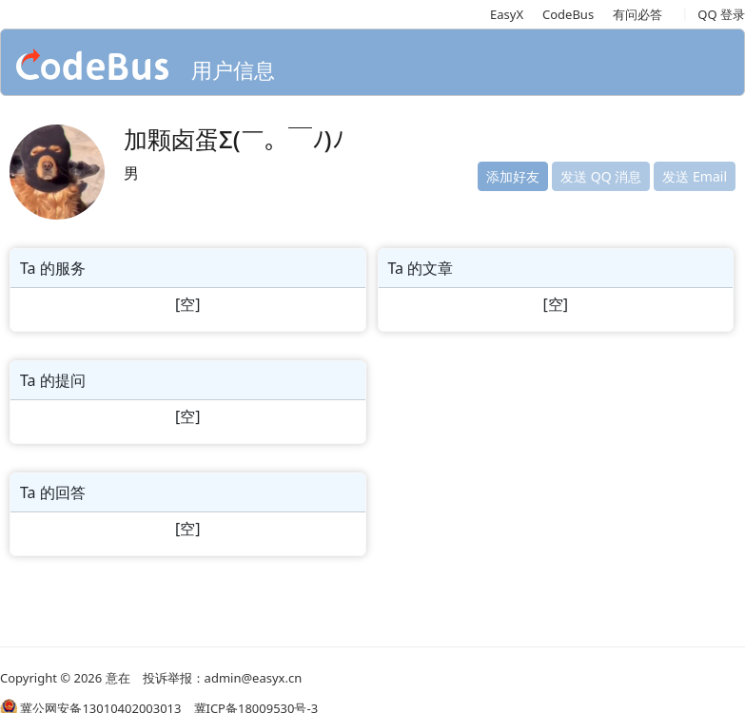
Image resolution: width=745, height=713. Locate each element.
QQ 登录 (721, 14)
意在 (118, 677)
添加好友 (512, 176)
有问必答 (637, 14)
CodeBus (568, 14)
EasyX (506, 14)
